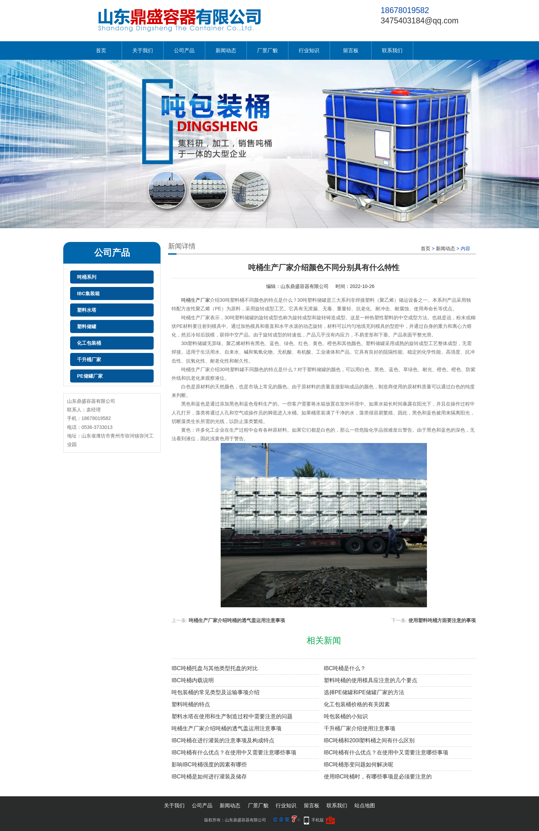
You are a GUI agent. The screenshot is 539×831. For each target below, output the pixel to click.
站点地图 (364, 805)
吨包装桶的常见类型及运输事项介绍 (216, 692)
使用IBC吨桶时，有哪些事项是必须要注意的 (378, 776)
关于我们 (142, 50)
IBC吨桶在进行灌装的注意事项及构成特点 (223, 740)
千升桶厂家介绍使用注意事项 (359, 728)
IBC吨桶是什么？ (345, 668)
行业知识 (309, 50)
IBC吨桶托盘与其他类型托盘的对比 (215, 668)
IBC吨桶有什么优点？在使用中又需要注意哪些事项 (234, 752)
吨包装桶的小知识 (346, 716)
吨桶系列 (86, 277)
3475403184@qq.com (420, 20)
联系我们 (392, 50)
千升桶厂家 (89, 359)
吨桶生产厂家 (195, 300)
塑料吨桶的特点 (191, 704)
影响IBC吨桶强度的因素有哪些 (209, 764)
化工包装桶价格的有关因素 (357, 704)
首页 (101, 50)
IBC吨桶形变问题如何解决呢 (359, 764)
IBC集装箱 (88, 293)
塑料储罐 (86, 326)
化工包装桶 (89, 343)
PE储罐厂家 (90, 376)
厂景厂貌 (267, 50)
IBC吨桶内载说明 (193, 680)
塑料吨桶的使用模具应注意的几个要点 (370, 680)
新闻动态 (226, 50)
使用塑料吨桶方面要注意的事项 (442, 620)
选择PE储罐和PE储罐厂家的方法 (364, 692)
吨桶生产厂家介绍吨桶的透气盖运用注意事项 (237, 620)
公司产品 (184, 50)
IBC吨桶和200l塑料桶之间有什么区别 (369, 740)
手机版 (317, 820)
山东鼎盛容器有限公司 (304, 286)
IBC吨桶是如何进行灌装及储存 (209, 776)
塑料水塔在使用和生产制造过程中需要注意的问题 (232, 716)
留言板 (351, 50)
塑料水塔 (86, 310)
